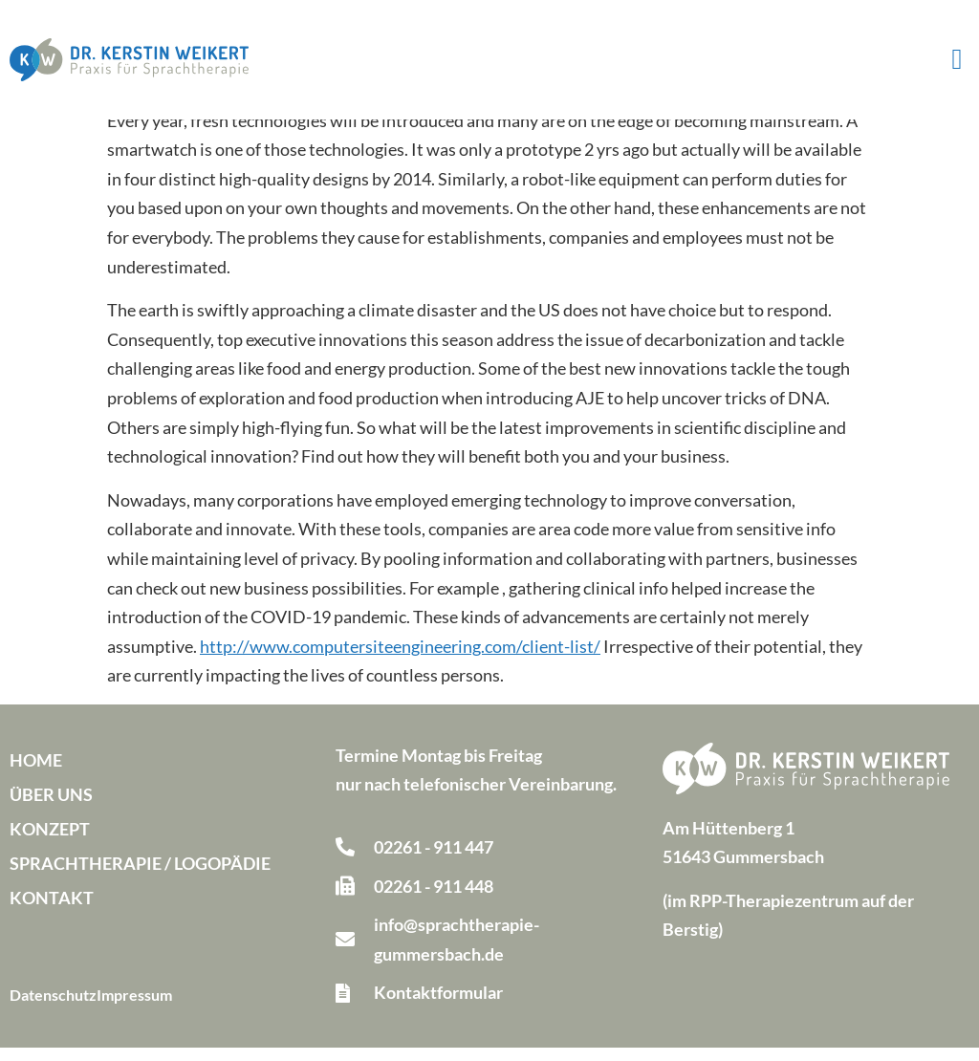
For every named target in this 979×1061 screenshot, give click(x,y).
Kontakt (52, 910)
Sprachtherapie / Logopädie (140, 876)
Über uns (51, 807)
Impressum (134, 1008)
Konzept (50, 842)
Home (36, 773)
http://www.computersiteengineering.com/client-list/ (400, 659)
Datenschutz (53, 1008)
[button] (957, 59)
